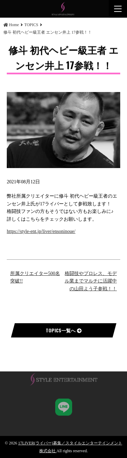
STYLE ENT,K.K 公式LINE (63, 405)
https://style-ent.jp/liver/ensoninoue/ (41, 231)
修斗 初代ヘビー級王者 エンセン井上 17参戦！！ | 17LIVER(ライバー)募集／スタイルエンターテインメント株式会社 (64, 8)
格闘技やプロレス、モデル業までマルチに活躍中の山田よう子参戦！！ (91, 281)
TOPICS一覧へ (64, 330)
